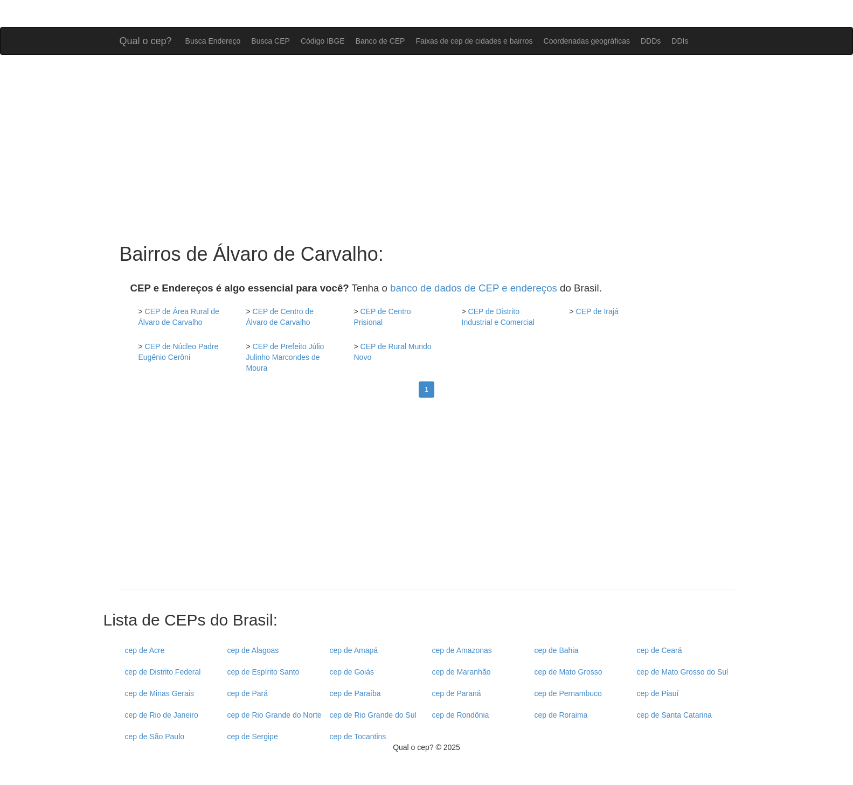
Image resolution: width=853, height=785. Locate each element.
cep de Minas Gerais (159, 693)
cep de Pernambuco (568, 693)
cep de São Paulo (155, 736)
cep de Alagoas (253, 650)
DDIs (679, 41)
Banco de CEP (380, 41)
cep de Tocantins (358, 736)
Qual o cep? (146, 40)
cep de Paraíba (355, 693)
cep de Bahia (557, 650)
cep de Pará (247, 693)
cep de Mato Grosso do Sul (683, 672)
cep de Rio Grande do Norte (274, 715)
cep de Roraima (561, 715)
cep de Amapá (354, 650)
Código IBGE (323, 41)
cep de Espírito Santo (263, 672)
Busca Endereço (213, 41)
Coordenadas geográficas (587, 41)
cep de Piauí (658, 693)
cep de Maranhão (461, 672)
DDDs (651, 41)
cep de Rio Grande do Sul (373, 715)
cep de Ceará (659, 650)
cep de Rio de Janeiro (161, 715)
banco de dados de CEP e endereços (473, 288)
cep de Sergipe (252, 736)
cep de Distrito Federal (163, 672)
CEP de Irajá (597, 311)
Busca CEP (270, 41)
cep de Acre (145, 650)
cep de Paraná (456, 693)
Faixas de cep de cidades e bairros (473, 41)
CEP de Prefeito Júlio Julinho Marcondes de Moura (285, 357)
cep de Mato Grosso (568, 672)
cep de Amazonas (462, 650)
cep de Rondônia (460, 715)
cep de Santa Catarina (674, 715)
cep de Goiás (352, 672)
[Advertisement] (426, 149)
